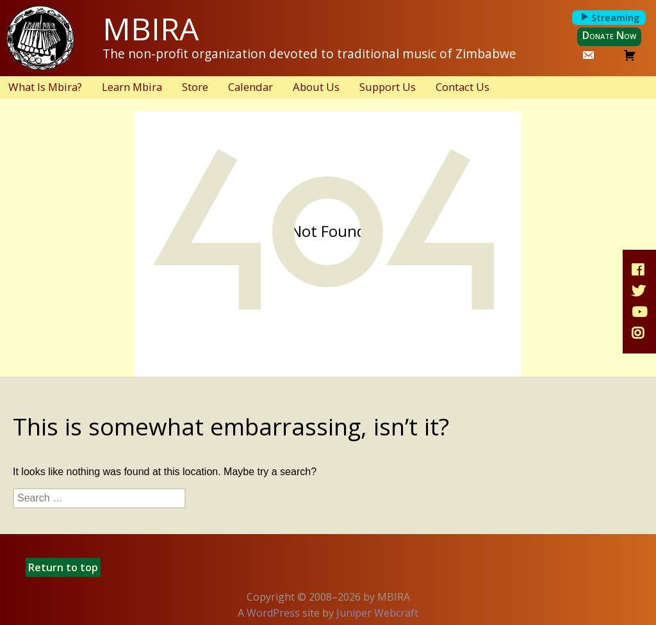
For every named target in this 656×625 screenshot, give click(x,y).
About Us (316, 86)
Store (195, 86)
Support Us (387, 86)
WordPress (273, 613)
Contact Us (462, 86)
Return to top (63, 567)
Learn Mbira (132, 86)
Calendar (250, 86)
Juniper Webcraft (377, 613)
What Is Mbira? (45, 86)
